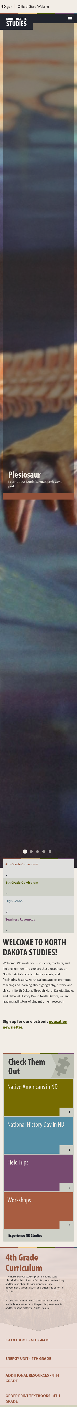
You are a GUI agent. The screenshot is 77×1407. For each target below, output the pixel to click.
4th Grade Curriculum (24, 1262)
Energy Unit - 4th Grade (28, 1358)
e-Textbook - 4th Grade (28, 1340)
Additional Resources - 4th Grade (32, 1378)
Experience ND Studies (25, 1235)
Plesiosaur (24, 407)
